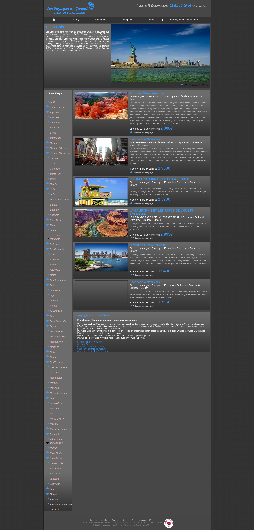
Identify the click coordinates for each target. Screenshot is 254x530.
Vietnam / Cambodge (61, 504)
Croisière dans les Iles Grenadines (92, 351)
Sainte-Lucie (56, 463)
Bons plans (127, 19)
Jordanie (54, 300)
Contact (151, 19)
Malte (53, 352)
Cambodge (56, 138)
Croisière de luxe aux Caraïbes (91, 346)
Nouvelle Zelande (59, 393)
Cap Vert (54, 158)
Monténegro (56, 377)
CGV (150, 520)
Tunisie (53, 489)
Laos (52, 316)
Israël (53, 275)
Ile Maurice (55, 244)
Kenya (53, 305)
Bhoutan (54, 127)
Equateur (55, 209)
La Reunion (56, 311)
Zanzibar (54, 509)
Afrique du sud (57, 107)
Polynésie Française (60, 429)
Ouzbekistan (56, 403)
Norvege (54, 388)
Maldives (54, 347)
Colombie (55, 168)
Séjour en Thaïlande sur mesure (91, 349)
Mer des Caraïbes (59, 367)
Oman (53, 398)
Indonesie (55, 259)
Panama (54, 408)
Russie (53, 448)
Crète (53, 179)
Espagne (54, 215)
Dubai (53, 194)
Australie (54, 117)
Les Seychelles (58, 336)
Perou (53, 413)
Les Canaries (57, 331)
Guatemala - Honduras (56, 237)
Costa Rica (55, 174)
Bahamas (55, 122)
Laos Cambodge (58, 321)
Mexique (54, 372)
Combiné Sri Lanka (85, 344)
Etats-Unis (55, 220)
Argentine (55, 112)
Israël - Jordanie (58, 280)
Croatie (54, 184)
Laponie (54, 326)
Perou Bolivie (57, 418)
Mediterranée (57, 362)
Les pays (76, 19)
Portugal (54, 434)
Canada (54, 143)
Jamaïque (55, 290)
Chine (53, 163)
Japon (53, 295)
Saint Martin (56, 453)
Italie (52, 285)
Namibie (54, 383)
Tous (52, 102)
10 (207, 85)
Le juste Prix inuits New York (89, 342)
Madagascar (56, 341)
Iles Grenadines (58, 249)
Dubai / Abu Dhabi (59, 199)
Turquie (54, 494)
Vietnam (54, 499)
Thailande (55, 484)
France (53, 225)
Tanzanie (54, 478)
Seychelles (55, 468)
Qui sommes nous (139, 520)
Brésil (53, 132)
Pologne (54, 424)
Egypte (53, 204)
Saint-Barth (56, 458)
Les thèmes (101, 19)
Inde (52, 254)
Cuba (53, 189)
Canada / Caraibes (59, 148)
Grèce (53, 230)
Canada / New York (60, 153)
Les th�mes (105, 520)
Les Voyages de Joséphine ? (184, 19)
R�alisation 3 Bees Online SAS (137, 525)
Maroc (53, 357)
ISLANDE (55, 269)
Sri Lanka (55, 473)
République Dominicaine (56, 441)
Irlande (53, 264)
